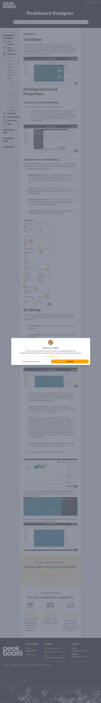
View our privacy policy (50, 356)
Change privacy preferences (32, 361)
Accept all (69, 361)
